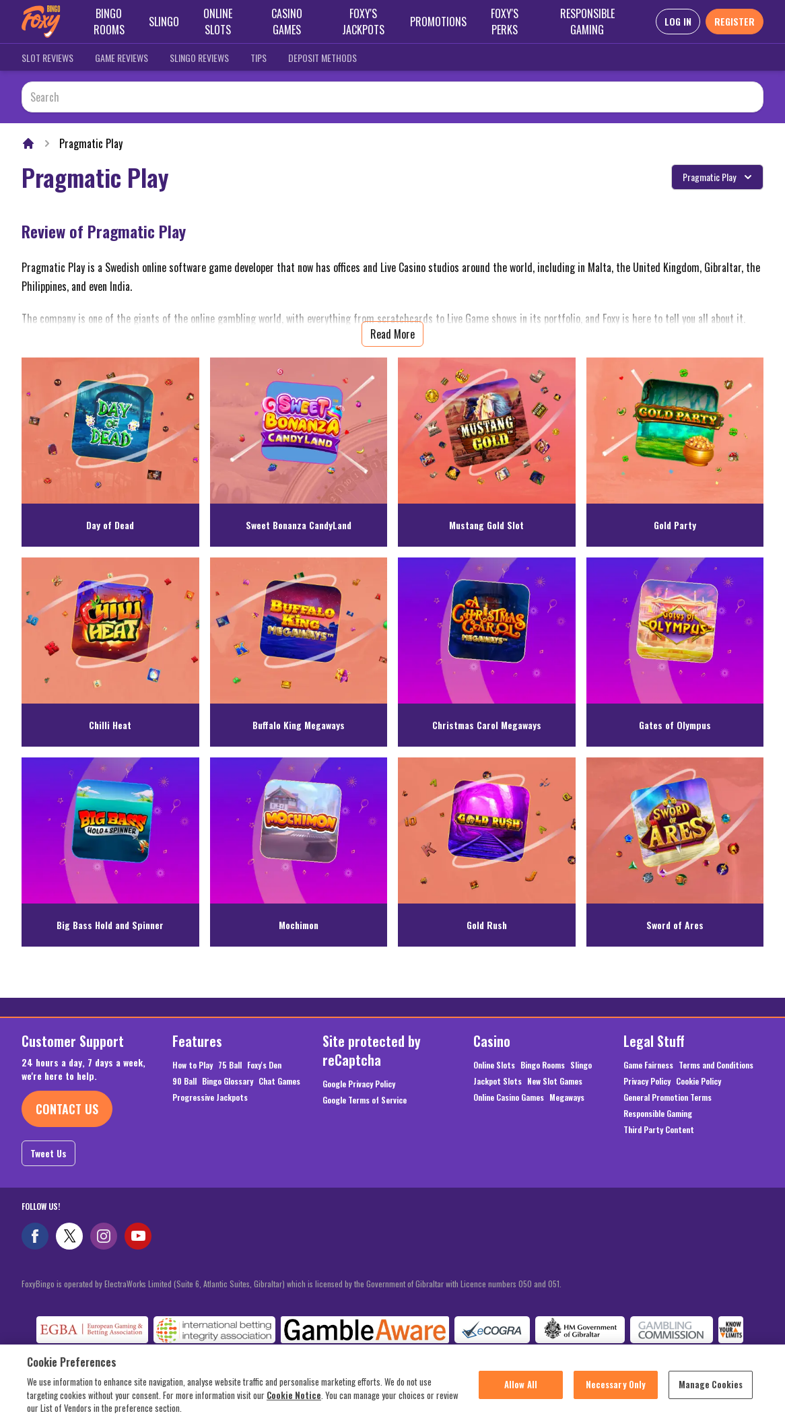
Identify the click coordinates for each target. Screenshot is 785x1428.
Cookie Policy (698, 1081)
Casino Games (286, 21)
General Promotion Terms (667, 1097)
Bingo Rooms (109, 21)
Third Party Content (658, 1129)
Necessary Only (616, 1391)
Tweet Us (48, 1153)
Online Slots (217, 21)
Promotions (438, 21)
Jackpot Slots (497, 1081)
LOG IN (677, 21)
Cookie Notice (294, 1401)
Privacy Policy (647, 1081)
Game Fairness (648, 1065)
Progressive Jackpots (210, 1097)
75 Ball (230, 1065)
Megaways (566, 1097)
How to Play (192, 1065)
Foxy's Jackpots (363, 21)
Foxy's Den (264, 1065)
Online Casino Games (508, 1097)
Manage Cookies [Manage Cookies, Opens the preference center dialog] (711, 1391)
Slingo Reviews (199, 57)
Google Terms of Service (364, 1100)
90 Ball (184, 1081)
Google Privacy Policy (358, 1084)
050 (525, 1283)
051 (553, 1283)
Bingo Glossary (227, 1081)
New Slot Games (554, 1081)
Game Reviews (121, 57)
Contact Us (67, 1109)
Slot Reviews (47, 57)
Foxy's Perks (504, 21)
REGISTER (734, 21)
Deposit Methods (322, 57)
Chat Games (279, 1081)
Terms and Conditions (716, 1065)
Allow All (520, 1391)
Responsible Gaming (587, 21)
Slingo (164, 21)
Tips (258, 57)
